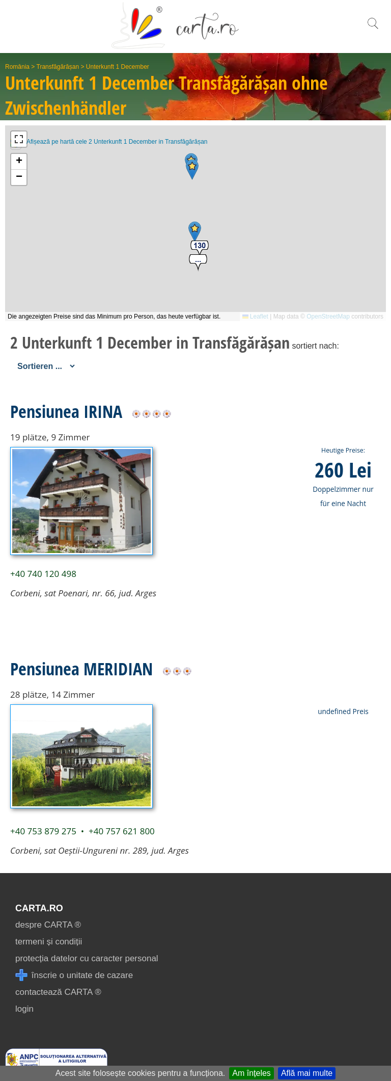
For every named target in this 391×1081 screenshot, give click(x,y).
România (17, 66)
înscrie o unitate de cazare (74, 975)
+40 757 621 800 (122, 831)
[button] (194, 231)
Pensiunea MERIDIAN (81, 668)
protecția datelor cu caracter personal (86, 958)
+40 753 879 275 (43, 831)
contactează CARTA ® (58, 992)
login (24, 1009)
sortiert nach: (315, 345)
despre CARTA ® (48, 925)
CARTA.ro (39, 908)
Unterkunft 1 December (117, 66)
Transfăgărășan (58, 66)
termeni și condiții (48, 941)
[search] (373, 28)
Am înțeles (251, 1073)
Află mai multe (306, 1073)
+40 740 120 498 (43, 573)
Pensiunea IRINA (66, 411)
